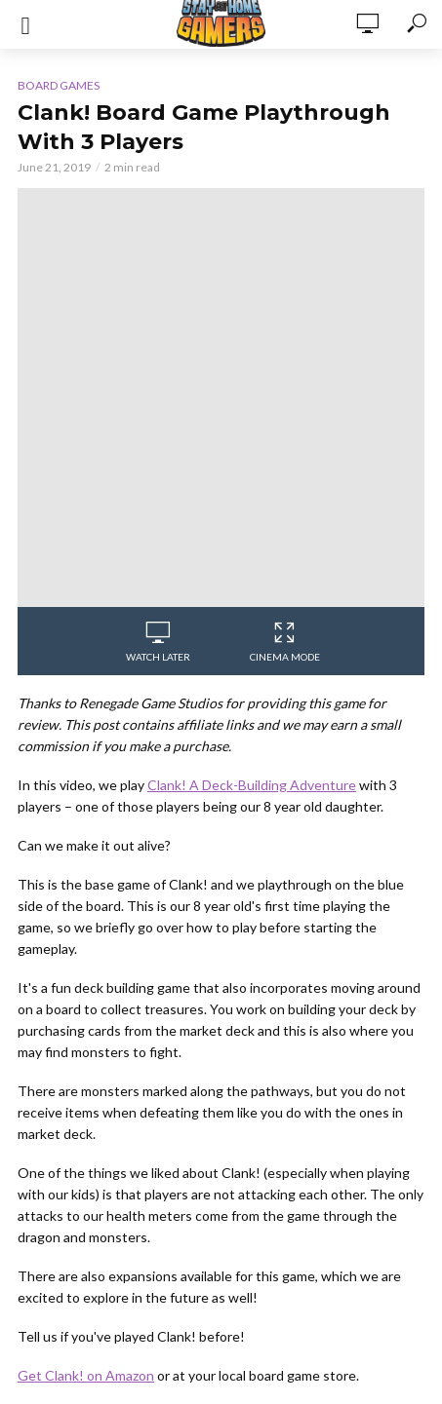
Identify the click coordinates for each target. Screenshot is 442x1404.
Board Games (59, 85)
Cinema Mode (284, 642)
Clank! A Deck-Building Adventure (251, 785)
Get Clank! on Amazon (86, 1375)
